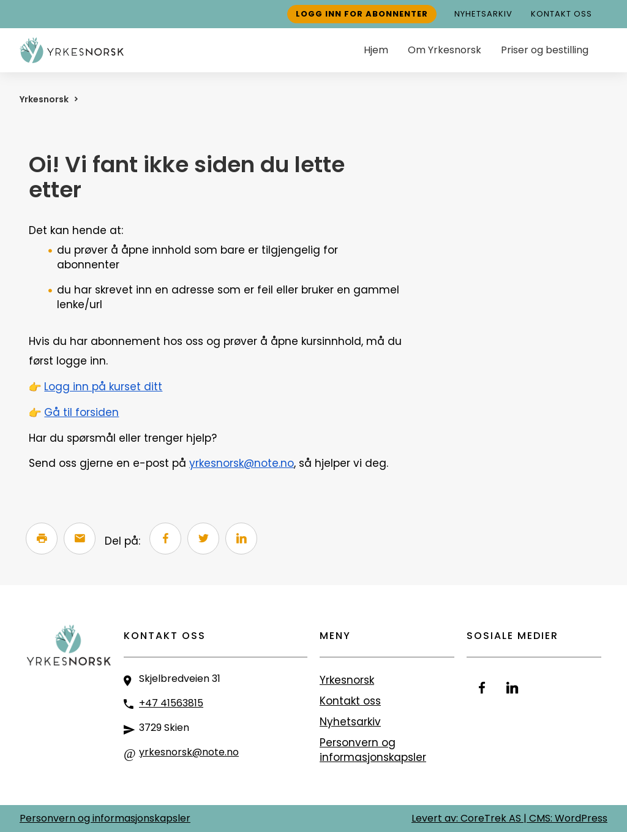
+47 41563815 (171, 703)
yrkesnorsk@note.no (241, 463)
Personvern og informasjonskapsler (373, 750)
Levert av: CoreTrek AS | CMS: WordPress (509, 818)
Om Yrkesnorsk (444, 50)
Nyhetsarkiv (483, 14)
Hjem (376, 50)
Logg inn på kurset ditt (103, 386)
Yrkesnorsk (44, 99)
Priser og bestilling (544, 50)
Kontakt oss (561, 14)
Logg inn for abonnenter (362, 14)
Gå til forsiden (81, 412)
